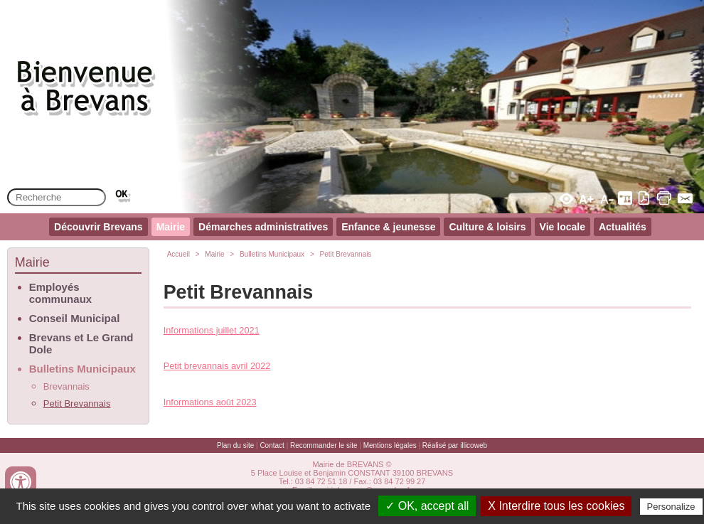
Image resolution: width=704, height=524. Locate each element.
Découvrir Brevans (98, 226)
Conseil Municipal (74, 318)
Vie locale (562, 226)
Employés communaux (60, 293)
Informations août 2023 (210, 402)
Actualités (622, 226)
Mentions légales (390, 445)
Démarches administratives (263, 226)
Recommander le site (323, 445)
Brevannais (66, 386)
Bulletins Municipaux (82, 369)
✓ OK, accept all (427, 506)
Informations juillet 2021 (212, 330)
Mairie (170, 226)
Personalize (671, 506)
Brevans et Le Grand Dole (81, 343)
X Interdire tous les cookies (556, 506)
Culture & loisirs (487, 226)
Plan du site (235, 445)
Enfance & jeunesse (388, 226)
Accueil (178, 254)
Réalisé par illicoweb (454, 445)
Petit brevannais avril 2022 (217, 365)
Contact (272, 445)
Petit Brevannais (77, 403)
